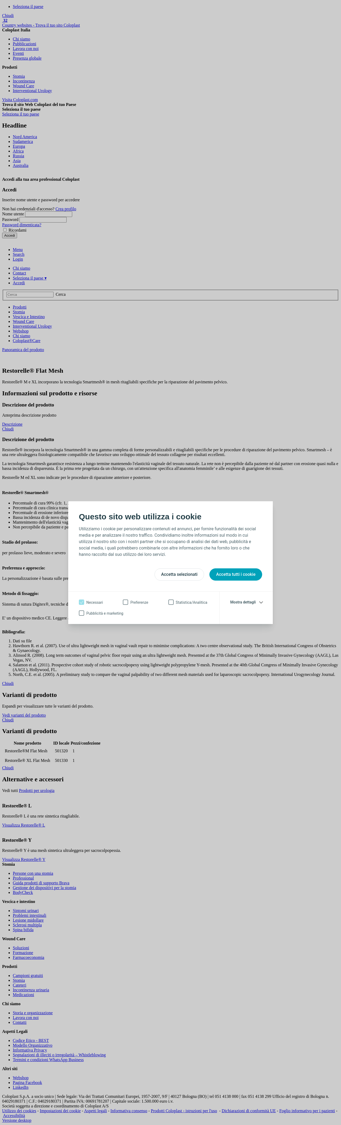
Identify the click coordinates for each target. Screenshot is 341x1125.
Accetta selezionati (179, 574)
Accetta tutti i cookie (235, 574)
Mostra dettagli (243, 602)
